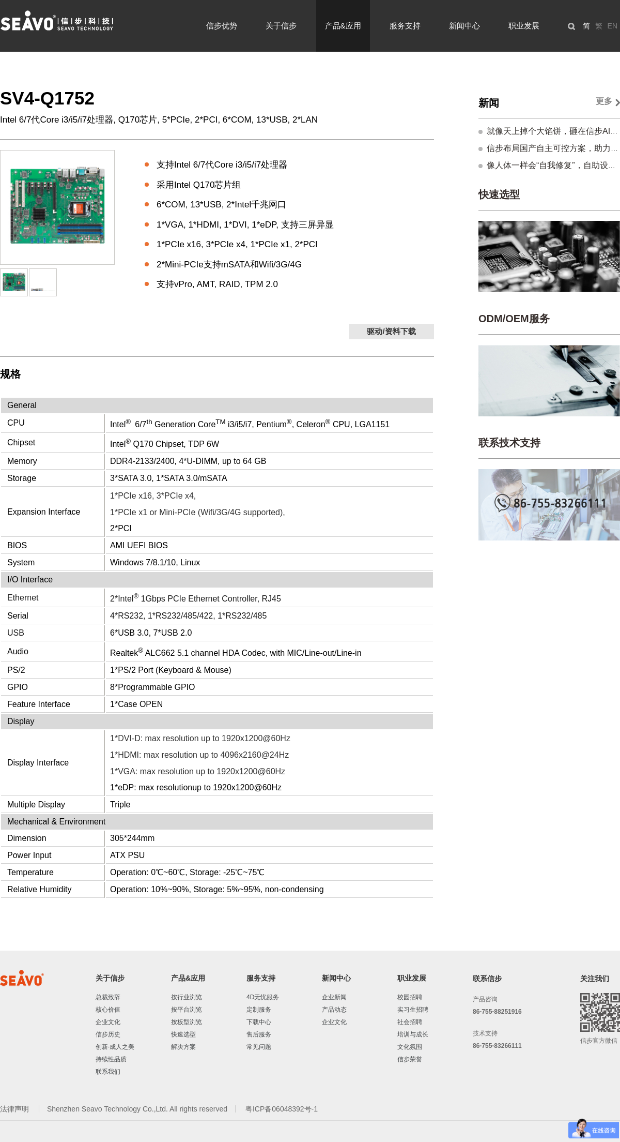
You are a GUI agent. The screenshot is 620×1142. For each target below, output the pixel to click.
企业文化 (108, 1022)
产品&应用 (343, 25)
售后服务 (258, 1034)
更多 (604, 101)
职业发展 (523, 25)
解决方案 (183, 1046)
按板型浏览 (186, 1022)
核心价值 (108, 1009)
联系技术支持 (509, 442)
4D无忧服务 (262, 997)
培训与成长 (412, 1034)
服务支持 (405, 25)
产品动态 (334, 1009)
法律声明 (15, 1109)
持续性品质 (111, 1059)
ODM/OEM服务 (514, 318)
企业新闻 (334, 997)
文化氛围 (409, 1046)
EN (612, 26)
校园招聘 (409, 997)
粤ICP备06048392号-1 (281, 1109)
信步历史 (108, 1034)
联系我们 (108, 1071)
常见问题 (258, 1046)
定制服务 (258, 1009)
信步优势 (221, 25)
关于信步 (281, 25)
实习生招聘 (412, 1009)
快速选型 (499, 194)
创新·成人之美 (115, 1046)
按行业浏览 (186, 997)
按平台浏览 (186, 1009)
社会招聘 (409, 1022)
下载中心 (258, 1022)
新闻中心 (464, 25)
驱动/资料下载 (391, 331)
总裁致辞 (108, 997)
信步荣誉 (409, 1059)
